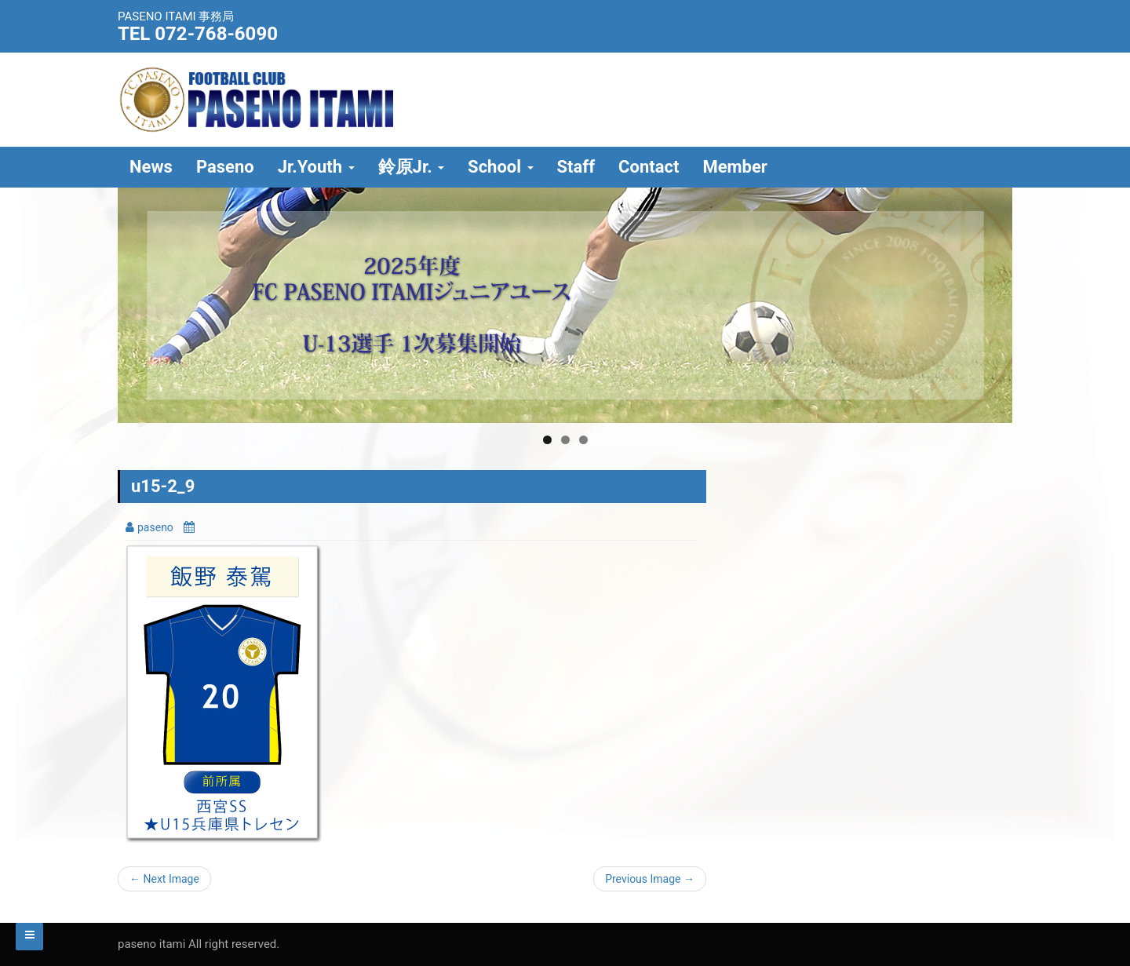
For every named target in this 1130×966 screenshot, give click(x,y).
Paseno (225, 167)
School (500, 167)
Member (734, 167)
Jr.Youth (316, 167)
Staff (576, 167)
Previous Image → (649, 879)
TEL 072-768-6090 (198, 34)
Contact (648, 167)
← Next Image (164, 879)
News (151, 167)
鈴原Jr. (411, 167)
